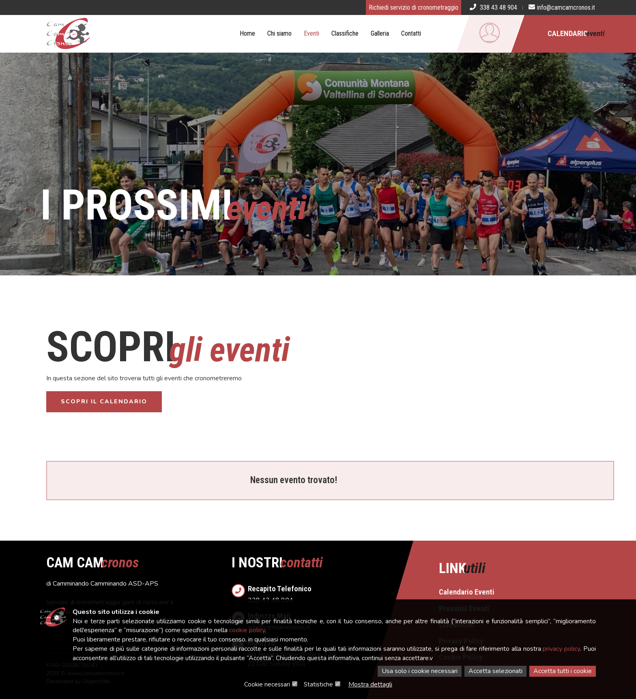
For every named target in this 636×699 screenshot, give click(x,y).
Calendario (576, 33)
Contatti (411, 33)
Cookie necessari (267, 684)
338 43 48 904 (326, 592)
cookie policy (247, 630)
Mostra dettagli (370, 684)
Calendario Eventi (466, 592)
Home (247, 33)
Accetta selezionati (495, 671)
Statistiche (318, 684)
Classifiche (345, 33)
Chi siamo (279, 33)
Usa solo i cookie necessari (420, 671)
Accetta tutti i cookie (562, 671)
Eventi (311, 33)
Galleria (380, 33)
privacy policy (561, 648)
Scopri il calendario (104, 401)
